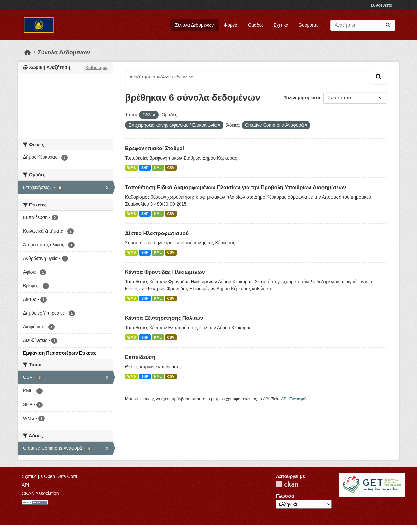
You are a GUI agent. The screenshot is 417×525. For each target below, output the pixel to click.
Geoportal (308, 25)
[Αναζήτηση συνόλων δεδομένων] (362, 25)
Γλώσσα (285, 496)
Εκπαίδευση (140, 357)
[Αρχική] (27, 52)
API (266, 399)
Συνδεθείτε (381, 5)
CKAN (287, 484)
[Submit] (388, 25)
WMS (131, 168)
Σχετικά (281, 25)
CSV (170, 168)
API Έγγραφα (293, 399)
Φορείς (231, 25)
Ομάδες (256, 25)
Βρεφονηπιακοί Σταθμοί (154, 148)
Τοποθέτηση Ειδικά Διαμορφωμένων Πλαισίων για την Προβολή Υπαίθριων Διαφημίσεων (235, 187)
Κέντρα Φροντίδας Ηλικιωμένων (165, 272)
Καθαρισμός (96, 67)
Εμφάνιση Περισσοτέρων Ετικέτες (59, 353)
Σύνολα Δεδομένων (194, 25)
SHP (145, 168)
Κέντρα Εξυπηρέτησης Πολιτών (164, 318)
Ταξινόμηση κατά (302, 97)
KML (158, 168)
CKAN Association (40, 493)
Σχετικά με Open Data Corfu (50, 476)
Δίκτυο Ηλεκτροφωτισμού (157, 233)
